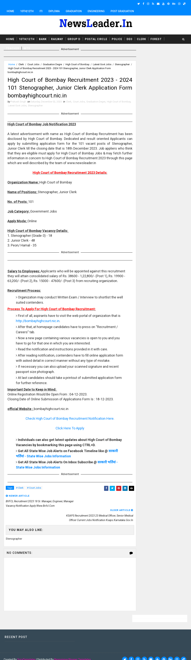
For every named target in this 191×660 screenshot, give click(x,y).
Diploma (54, 11)
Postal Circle (96, 38)
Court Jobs (33, 64)
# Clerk (20, 499)
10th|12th (27, 11)
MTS (27, 48)
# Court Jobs (34, 499)
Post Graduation (122, 11)
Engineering (96, 11)
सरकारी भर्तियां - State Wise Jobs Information (48, 467)
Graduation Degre (52, 64)
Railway (57, 38)
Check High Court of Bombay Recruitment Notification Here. (66, 429)
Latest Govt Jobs (102, 64)
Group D (74, 38)
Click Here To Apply (66, 439)
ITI (41, 11)
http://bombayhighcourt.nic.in (48, 327)
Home (10, 11)
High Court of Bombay (77, 64)
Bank (43, 38)
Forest (156, 38)
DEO (129, 38)
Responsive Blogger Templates (72, 653)
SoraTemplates (26, 653)
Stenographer (15, 68)
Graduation (74, 11)
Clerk (141, 38)
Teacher (12, 48)
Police (117, 38)
